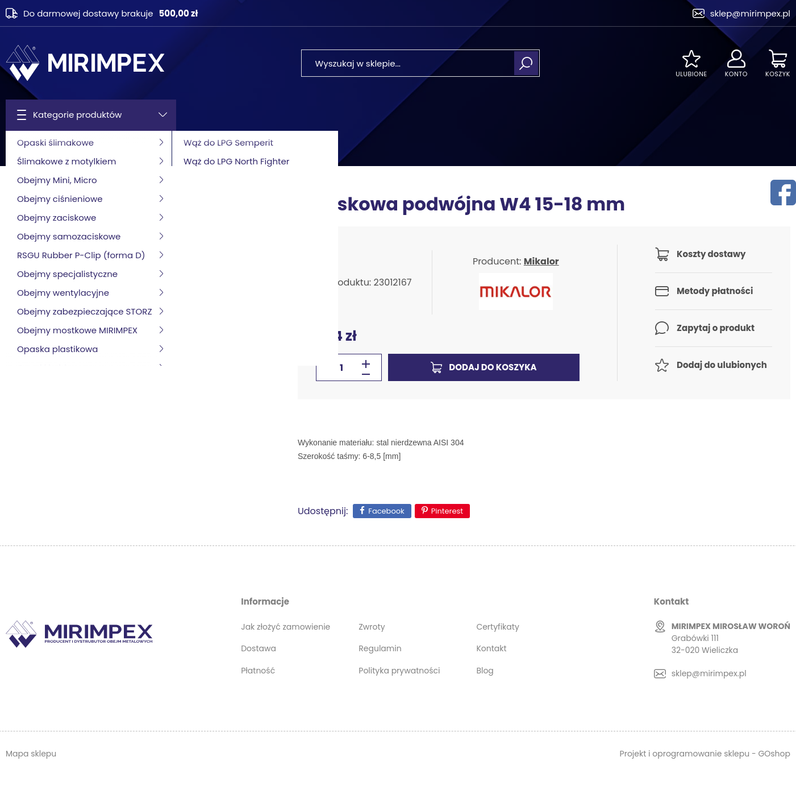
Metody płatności (715, 291)
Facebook (386, 511)
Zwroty (372, 626)
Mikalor (541, 261)
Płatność (258, 670)
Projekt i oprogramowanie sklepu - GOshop (705, 753)
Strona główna (35, 148)
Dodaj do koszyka (492, 367)
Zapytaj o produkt (716, 328)
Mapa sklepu (31, 753)
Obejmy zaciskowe (111, 148)
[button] (366, 374)
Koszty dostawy (711, 254)
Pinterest (447, 511)
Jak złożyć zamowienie (285, 626)
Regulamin (380, 648)
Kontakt (491, 648)
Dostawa (258, 648)
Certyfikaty (497, 626)
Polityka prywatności (399, 670)
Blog (484, 670)
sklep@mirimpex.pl (750, 13)
